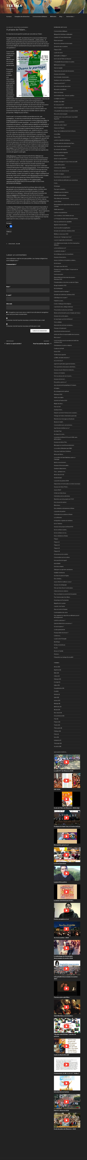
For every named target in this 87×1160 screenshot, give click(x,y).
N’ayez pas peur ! (58, 40)
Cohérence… (57, 635)
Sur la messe (57, 263)
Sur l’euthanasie (58, 288)
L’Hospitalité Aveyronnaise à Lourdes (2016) (66, 111)
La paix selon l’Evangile (60, 638)
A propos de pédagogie (60, 585)
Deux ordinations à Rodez (61, 536)
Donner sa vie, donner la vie (61, 171)
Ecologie (56, 682)
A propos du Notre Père (60, 442)
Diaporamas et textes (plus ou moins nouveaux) (67, 483)
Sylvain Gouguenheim (29, 167)
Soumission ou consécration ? (62, 177)
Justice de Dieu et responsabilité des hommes (66, 334)
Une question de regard (60, 560)
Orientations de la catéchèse (62, 496)
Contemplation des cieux (61, 612)
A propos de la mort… (60, 379)
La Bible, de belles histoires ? (62, 357)
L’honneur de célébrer (60, 167)
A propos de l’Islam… (59, 155)
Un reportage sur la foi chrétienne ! (63, 319)
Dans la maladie (58, 68)
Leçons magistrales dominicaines (63, 240)
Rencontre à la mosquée (60, 114)
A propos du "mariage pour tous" (63, 237)
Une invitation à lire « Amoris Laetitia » (64, 95)
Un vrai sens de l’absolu (60, 149)
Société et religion (59, 174)
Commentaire (11, 264)
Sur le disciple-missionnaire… (62, 77)
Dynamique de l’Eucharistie (61, 600)
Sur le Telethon (58, 523)
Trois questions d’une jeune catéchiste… (65, 367)
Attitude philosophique (60, 195)
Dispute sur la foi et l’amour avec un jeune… (66, 412)
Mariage (56, 703)
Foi (55, 691)
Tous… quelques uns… (60, 471)
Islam (18, 243)
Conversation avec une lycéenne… (63, 425)
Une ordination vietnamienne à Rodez (64, 508)
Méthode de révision (59, 65)
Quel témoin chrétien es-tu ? (62, 428)
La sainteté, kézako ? (60, 251)
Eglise (55, 685)
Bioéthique (57, 642)
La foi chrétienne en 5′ (60, 248)
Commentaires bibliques (40, 16)
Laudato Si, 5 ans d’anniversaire (62, 37)
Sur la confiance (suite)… (60, 529)
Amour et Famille (58, 651)
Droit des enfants (59, 566)
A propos (9, 16)
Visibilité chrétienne (59, 572)
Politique (56, 731)
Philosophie (57, 728)
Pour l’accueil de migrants (61, 152)
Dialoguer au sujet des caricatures (63, 569)
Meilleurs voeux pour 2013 (61, 234)
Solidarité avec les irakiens (61, 192)
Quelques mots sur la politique (62, 80)
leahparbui (24, 27)
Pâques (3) (57, 548)
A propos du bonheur (59, 74)
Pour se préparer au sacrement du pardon (65, 594)
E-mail (9, 295)
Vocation (56, 746)
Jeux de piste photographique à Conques (65, 385)
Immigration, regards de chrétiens (63, 520)
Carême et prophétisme (60, 212)
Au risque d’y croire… (59, 434)
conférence (42, 201)
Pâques (56, 539)
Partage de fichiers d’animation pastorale (65, 415)
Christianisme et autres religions (63, 345)
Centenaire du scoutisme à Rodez (63, 514)
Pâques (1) (57, 542)
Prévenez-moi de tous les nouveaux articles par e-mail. (23, 326)
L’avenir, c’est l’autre (59, 606)
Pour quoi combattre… (60, 189)
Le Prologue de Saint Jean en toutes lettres (66, 218)
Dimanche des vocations (61, 46)
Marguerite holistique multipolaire (63, 34)
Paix (55, 719)
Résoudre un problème (60, 89)
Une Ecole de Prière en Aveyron (62, 58)
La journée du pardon (59, 511)
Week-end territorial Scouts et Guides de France (67, 313)
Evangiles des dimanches (22, 16)
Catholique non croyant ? (61, 297)
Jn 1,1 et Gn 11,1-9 (58, 360)
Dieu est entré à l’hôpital (60, 609)
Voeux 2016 (57, 137)
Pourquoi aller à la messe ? (61, 632)
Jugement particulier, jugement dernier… (65, 363)
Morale (56, 709)
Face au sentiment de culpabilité (63, 221)
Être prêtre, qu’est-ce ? (60, 382)
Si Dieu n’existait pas (59, 645)
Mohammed (34, 175)
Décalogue (57, 186)
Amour (56, 666)
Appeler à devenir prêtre (60, 224)
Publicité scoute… (59, 300)
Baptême (56, 670)
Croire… (56, 183)
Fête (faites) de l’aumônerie (61, 198)
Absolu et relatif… (59, 422)
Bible (55, 673)
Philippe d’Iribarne (12, 120)
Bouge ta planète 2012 (60, 285)
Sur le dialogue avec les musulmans (63, 254)
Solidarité (56, 740)
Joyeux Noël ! (57, 490)
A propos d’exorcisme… (60, 257)
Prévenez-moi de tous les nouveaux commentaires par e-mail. (25, 320)
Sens (55, 737)
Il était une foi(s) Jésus (60, 493)
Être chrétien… (58, 578)
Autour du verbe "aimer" (60, 125)
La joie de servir (58, 52)
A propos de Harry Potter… (61, 487)
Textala (14, 6)
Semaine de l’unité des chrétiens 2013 (64, 231)
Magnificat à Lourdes (60, 603)
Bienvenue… (57, 505)
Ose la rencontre (58, 274)
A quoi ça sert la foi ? (59, 83)
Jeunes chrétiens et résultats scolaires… (65, 260)
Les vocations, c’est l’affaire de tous (64, 215)
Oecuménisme (58, 715)
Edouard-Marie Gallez (20, 179)
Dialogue (12, 243)
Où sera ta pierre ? (59, 626)
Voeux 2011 (57, 351)
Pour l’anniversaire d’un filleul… (62, 597)
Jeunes (56, 700)
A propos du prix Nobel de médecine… (64, 370)
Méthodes (53, 16)
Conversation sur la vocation (62, 557)
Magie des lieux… (58, 403)
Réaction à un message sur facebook (64, 419)
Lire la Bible (57, 134)
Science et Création (59, 373)
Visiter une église (58, 397)
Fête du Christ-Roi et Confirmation (63, 588)
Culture (56, 676)
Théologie (57, 743)
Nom (8, 286)
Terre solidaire (58, 322)
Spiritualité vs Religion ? (60, 55)
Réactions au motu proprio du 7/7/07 (64, 499)
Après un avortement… (60, 462)
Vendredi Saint (58, 477)
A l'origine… (57, 388)
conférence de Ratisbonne (32, 140)
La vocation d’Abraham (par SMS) (63, 448)
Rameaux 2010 (58, 394)
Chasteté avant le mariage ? (61, 291)
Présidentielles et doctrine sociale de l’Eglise (66, 282)
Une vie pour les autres (60, 502)
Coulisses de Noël (59, 348)
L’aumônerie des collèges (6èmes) (63, 306)
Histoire (56, 694)
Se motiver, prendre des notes (62, 86)
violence (25, 138)
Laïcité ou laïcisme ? (59, 620)
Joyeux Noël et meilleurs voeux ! (63, 581)
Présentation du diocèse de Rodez (63, 310)
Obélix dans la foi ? (59, 209)
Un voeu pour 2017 (59, 104)
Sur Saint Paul (57, 431)
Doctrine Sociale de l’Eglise (61, 575)
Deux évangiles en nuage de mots (63, 107)
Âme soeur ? (57, 337)
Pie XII (55, 648)
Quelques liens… (58, 409)
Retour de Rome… (59, 454)
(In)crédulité (57, 563)
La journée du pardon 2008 (61, 480)
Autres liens (70, 16)
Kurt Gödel (9, 148)
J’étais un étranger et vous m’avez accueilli (65, 161)
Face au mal (57, 406)
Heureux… (57, 654)
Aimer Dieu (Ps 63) (59, 474)
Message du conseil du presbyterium (64, 445)
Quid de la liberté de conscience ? (63, 623)
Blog (61, 16)
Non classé (57, 712)
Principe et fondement (60, 328)
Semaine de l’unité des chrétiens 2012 (64, 294)
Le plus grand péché (59, 629)
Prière (55, 734)
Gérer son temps (58, 92)
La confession (58, 517)
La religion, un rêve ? (59, 98)
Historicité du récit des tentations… (63, 325)
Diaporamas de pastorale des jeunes (64, 71)
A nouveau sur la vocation (61, 554)
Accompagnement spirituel (61, 391)
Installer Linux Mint (59, 101)
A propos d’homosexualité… (61, 465)
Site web (9, 304)
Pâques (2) (57, 545)
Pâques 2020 (57, 49)
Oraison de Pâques (59, 128)
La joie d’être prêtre (59, 164)
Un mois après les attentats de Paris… (64, 143)
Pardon (56, 725)
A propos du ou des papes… (61, 316)
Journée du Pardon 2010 (60, 400)
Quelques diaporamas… (60, 468)
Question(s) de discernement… (62, 331)
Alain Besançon (11, 156)
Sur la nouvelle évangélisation (62, 228)
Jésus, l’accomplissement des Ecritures (65, 131)
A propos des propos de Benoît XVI (63, 526)
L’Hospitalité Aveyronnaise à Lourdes (64, 61)
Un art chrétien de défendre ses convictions (66, 180)
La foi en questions (59, 122)
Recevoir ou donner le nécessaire (63, 43)
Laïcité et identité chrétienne (62, 140)
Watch (66, 762)
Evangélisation (58, 688)
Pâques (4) (57, 551)
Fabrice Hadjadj (11, 195)
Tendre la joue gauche (60, 354)
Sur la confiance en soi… (60, 533)
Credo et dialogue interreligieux (62, 303)
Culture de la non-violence (61, 591)
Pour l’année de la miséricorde (62, 146)
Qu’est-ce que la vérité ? (60, 158)
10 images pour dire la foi (60, 266)
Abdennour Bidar (41, 120)
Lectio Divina (57, 201)
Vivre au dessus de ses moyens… (63, 376)
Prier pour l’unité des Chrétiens (62, 451)
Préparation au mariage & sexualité (63, 657)
